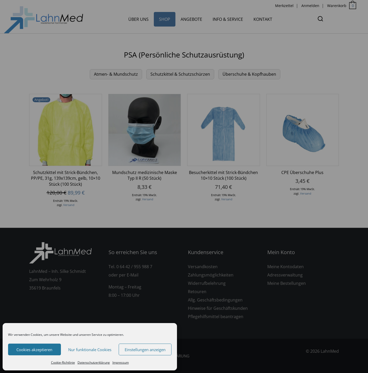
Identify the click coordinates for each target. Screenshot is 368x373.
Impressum (120, 362)
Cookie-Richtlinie (63, 362)
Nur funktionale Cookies (89, 349)
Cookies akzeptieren (34, 349)
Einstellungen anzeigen (145, 349)
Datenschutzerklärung (94, 362)
